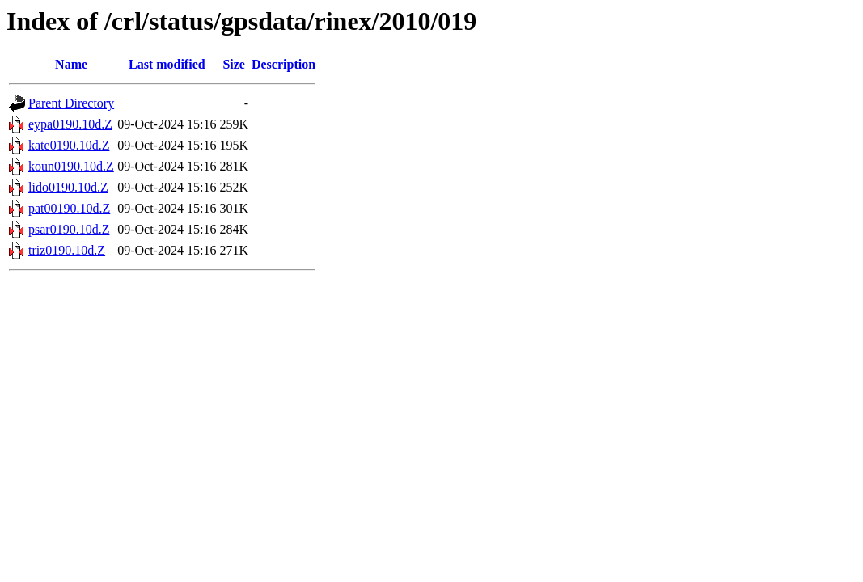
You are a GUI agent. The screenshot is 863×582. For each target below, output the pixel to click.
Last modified (167, 64)
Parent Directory (71, 103)
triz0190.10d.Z (66, 250)
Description (283, 64)
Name (71, 64)
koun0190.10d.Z (71, 166)
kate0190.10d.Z (68, 145)
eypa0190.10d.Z (70, 124)
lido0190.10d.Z (68, 187)
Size (233, 64)
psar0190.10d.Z (68, 229)
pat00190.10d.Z (69, 208)
